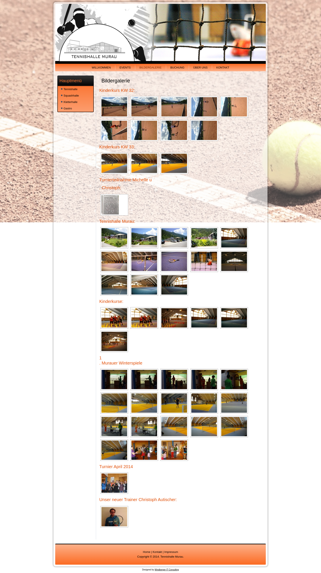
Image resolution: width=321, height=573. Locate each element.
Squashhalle (71, 95)
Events (125, 67)
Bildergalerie (151, 67)
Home (146, 552)
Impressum (171, 552)
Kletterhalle (70, 102)
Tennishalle (70, 89)
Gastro (68, 108)
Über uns (200, 67)
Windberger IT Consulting (167, 570)
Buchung (177, 67)
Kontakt (222, 67)
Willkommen (101, 67)
